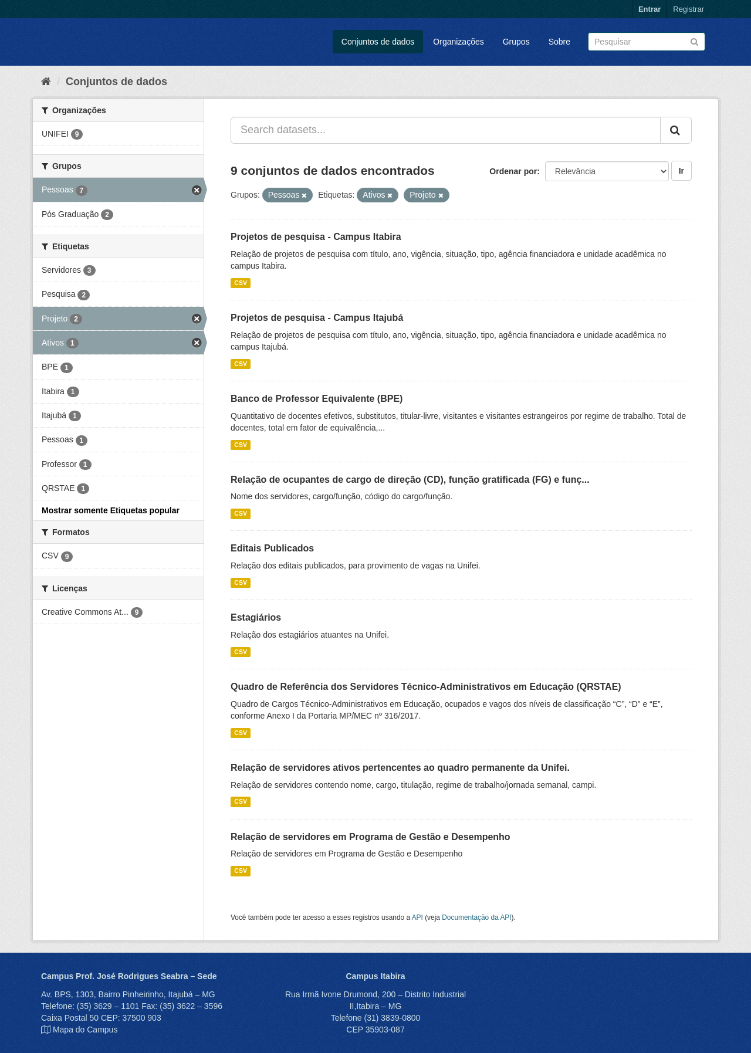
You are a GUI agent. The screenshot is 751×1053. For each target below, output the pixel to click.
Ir (681, 170)
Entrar (649, 9)
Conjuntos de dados (378, 41)
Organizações (458, 41)
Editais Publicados (272, 548)
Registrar (688, 9)
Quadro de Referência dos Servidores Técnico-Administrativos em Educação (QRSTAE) (426, 687)
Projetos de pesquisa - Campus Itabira (316, 237)
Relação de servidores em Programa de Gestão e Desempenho (370, 837)
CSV (240, 282)
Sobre (559, 41)
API (417, 917)
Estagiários (256, 617)
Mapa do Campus (85, 1029)
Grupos (516, 41)
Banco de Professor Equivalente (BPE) (316, 399)
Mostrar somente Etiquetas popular (111, 510)
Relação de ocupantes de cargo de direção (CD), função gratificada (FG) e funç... (410, 480)
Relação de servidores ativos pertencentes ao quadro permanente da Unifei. (400, 768)
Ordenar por (513, 171)
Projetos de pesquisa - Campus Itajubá (317, 318)
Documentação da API (476, 917)
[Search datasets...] (446, 130)
